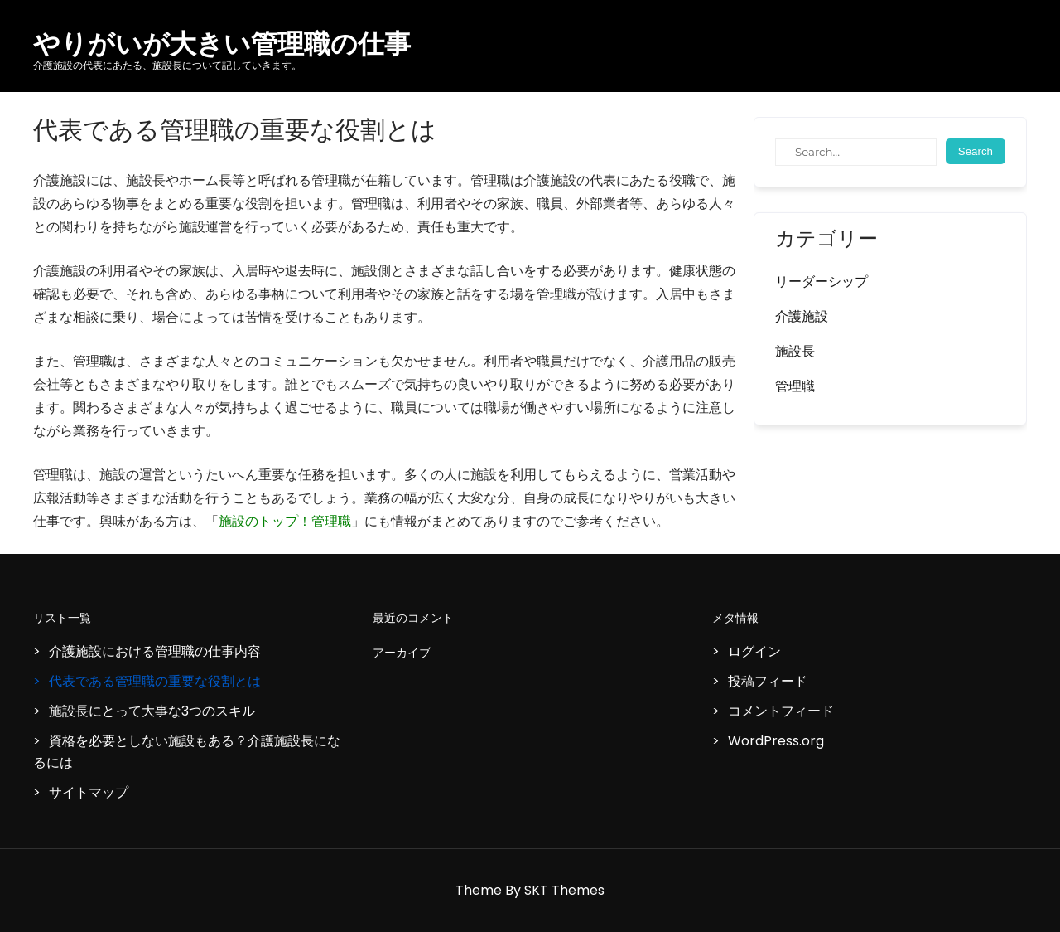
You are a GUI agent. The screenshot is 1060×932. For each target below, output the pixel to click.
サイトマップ (88, 792)
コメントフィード (781, 711)
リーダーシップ (821, 281)
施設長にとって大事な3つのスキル (152, 711)
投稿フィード (767, 681)
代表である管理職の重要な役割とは (155, 681)
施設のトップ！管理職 (285, 521)
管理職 (795, 386)
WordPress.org (776, 740)
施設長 (795, 351)
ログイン (754, 651)
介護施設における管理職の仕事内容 (155, 651)
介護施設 (801, 316)
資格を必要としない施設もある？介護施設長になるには (186, 751)
